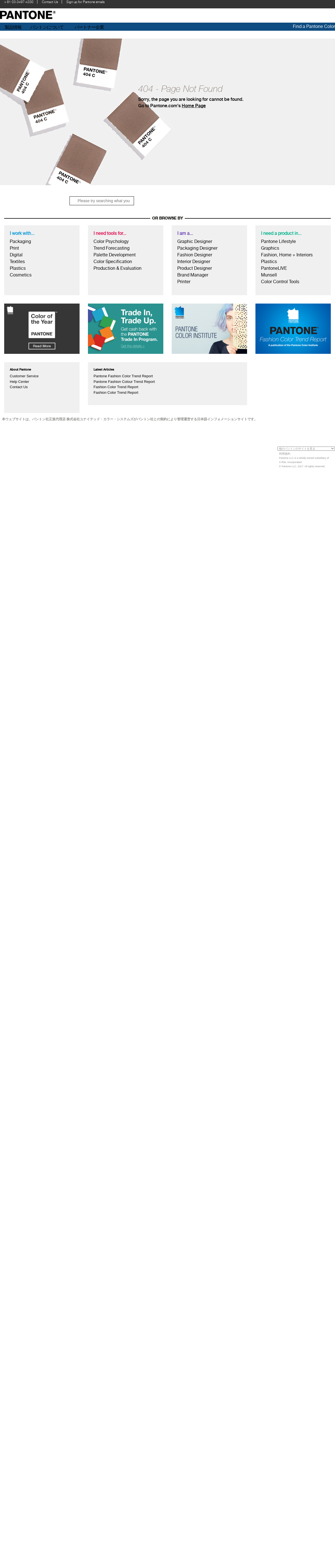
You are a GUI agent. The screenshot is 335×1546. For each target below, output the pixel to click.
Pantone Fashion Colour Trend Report (124, 382)
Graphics (270, 248)
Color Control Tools (280, 281)
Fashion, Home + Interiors (287, 254)
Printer (183, 281)
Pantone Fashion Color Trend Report (123, 376)
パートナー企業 (90, 27)
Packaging (20, 241)
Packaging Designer (197, 248)
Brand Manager (192, 275)
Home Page (194, 105)
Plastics (18, 268)
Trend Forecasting (112, 248)
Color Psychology (111, 241)
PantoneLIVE (274, 268)
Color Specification (113, 261)
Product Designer (194, 268)
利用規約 (284, 453)
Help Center (19, 382)
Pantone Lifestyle (278, 241)
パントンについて (47, 27)
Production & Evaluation (118, 268)
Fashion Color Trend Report (116, 387)
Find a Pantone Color (314, 26)
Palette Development (115, 254)
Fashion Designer (194, 254)
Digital (16, 254)
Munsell (269, 275)
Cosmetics (21, 275)
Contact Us (19, 387)
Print (14, 248)
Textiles (17, 261)
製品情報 (13, 27)
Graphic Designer (194, 241)
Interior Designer (193, 261)
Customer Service (24, 376)
